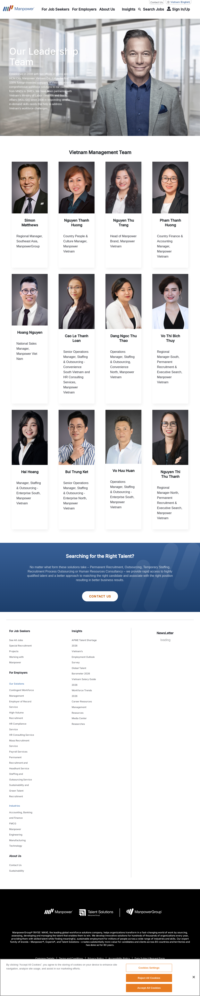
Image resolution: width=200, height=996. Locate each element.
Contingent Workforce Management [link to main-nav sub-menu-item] (21, 689)
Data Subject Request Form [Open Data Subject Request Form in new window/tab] (150, 933)
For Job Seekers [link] (19, 631)
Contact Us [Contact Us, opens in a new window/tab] (156, 2)
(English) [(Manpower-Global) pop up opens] (178, 2)
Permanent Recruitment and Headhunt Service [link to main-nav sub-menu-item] (19, 749)
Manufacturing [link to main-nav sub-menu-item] (17, 818)
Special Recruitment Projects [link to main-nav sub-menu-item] (20, 648)
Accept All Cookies (149, 988)
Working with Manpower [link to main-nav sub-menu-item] (16, 657)
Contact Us (100, 597)
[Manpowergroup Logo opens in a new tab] (141, 888)
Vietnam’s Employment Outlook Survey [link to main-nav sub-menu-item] (83, 655)
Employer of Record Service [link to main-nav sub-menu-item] (20, 698)
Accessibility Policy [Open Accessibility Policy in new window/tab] (119, 933)
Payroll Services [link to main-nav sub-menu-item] (18, 739)
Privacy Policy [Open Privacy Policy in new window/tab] (96, 933)
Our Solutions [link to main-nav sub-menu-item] (16, 680)
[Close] (193, 978)
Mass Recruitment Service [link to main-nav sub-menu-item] (19, 733)
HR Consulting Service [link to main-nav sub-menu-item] (21, 725)
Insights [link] (77, 631)
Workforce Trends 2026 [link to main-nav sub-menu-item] (82, 687)
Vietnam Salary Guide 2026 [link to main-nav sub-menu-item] (84, 677)
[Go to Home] (18, 9)
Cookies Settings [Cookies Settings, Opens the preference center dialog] (149, 968)
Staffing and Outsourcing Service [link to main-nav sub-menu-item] (20, 762)
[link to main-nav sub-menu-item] (55, 9)
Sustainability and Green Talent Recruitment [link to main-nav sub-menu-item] (19, 774)
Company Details (44, 933)
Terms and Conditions (71, 933)
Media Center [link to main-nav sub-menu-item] (79, 708)
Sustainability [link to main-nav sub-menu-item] (16, 846)
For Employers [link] (18, 669)
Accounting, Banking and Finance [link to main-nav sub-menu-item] (20, 796)
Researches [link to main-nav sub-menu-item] (78, 713)
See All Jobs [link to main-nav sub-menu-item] (16, 640)
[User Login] (178, 9)
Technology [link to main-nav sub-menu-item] (15, 822)
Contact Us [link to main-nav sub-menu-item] (15, 841)
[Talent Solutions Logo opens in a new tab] (93, 888)
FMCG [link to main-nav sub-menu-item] (12, 803)
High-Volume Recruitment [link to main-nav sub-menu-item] (16, 708)
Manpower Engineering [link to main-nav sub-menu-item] (15, 811)
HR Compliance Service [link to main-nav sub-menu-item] (17, 718)
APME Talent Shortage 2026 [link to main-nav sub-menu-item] (84, 643)
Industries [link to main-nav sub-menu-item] (14, 787)
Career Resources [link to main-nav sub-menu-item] (82, 694)
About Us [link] (15, 832)
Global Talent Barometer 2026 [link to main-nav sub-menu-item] (81, 667)
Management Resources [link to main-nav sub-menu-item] (79, 701)
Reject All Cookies (149, 978)
